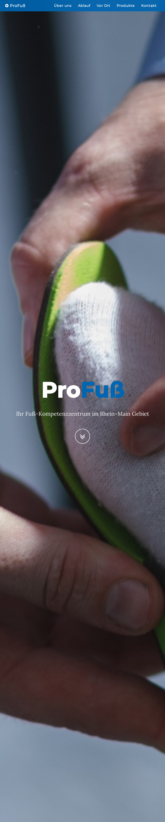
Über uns (63, 9)
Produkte (126, 9)
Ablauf (84, 9)
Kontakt (149, 9)
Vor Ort (103, 9)
